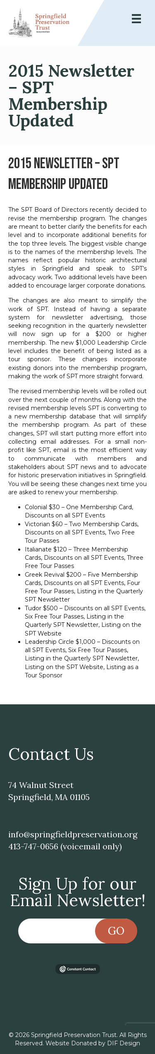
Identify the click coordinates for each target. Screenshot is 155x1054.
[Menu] (136, 18)
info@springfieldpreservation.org (72, 834)
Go (116, 931)
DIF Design (123, 1043)
